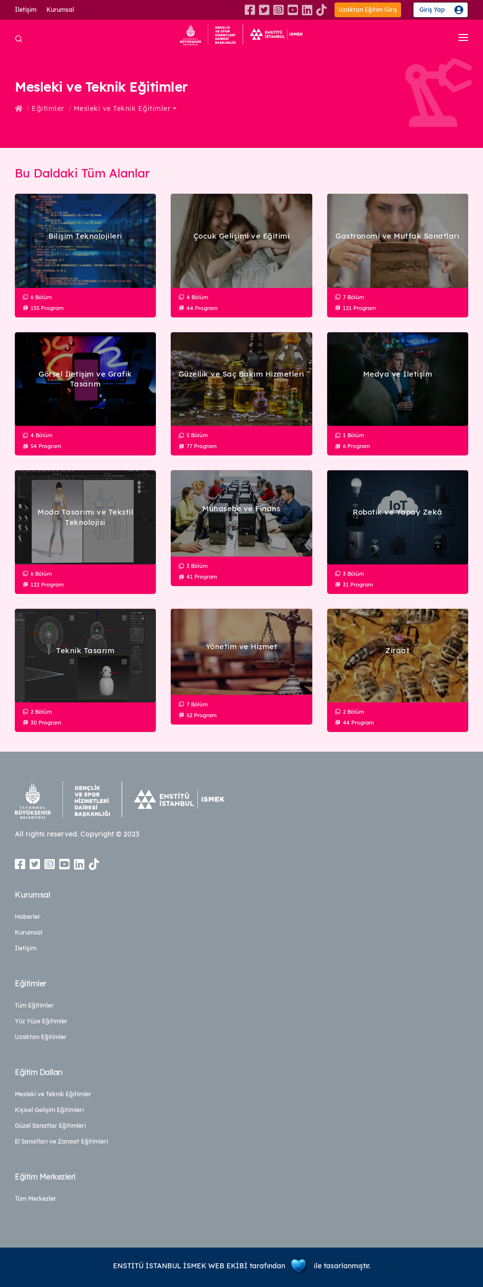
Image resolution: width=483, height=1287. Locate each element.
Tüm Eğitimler (34, 1005)
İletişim (26, 9)
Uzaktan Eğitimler (41, 1037)
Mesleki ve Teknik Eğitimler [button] (122, 108)
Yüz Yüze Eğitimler (41, 1021)
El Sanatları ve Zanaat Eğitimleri (61, 1141)
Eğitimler (48, 108)
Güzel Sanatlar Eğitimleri (50, 1125)
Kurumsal (60, 9)
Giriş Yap (432, 9)
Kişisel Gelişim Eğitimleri (49, 1109)
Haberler (27, 916)
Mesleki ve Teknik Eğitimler (53, 1094)
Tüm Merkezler (35, 1198)
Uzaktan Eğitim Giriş (367, 9)
